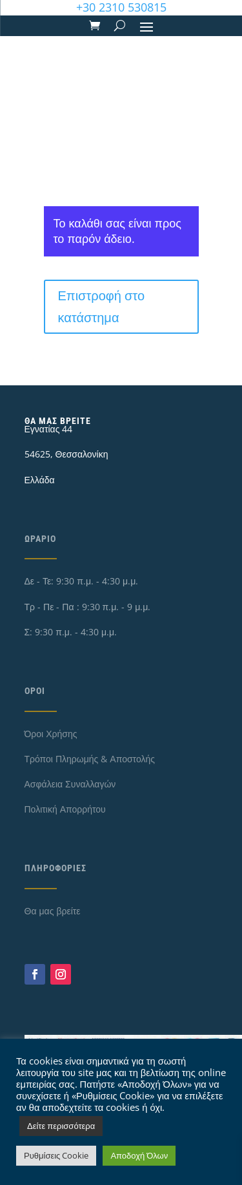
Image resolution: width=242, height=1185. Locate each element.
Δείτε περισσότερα (61, 1126)
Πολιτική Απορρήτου (65, 809)
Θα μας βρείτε (53, 911)
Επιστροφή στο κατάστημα (101, 306)
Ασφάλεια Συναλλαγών (70, 784)
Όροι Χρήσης (51, 733)
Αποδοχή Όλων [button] (139, 1155)
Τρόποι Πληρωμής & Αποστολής (90, 759)
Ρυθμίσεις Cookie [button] (56, 1155)
